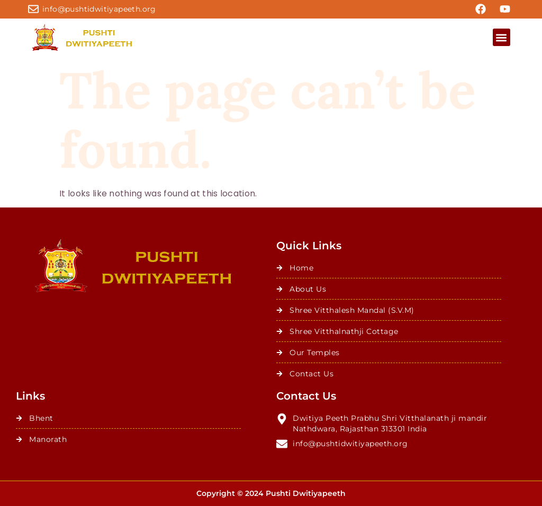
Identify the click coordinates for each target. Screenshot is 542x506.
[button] (501, 37)
